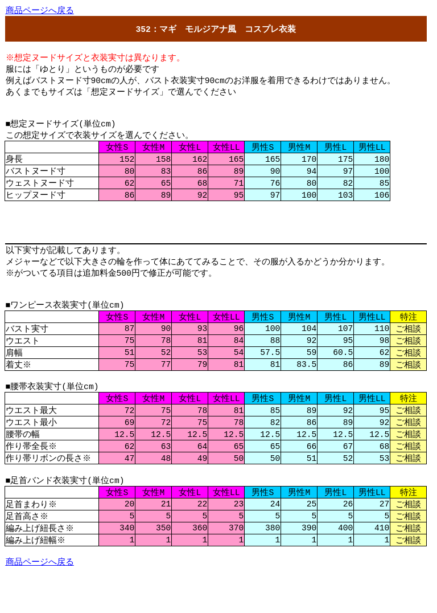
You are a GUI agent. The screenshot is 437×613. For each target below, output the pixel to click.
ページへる (40, 11)
